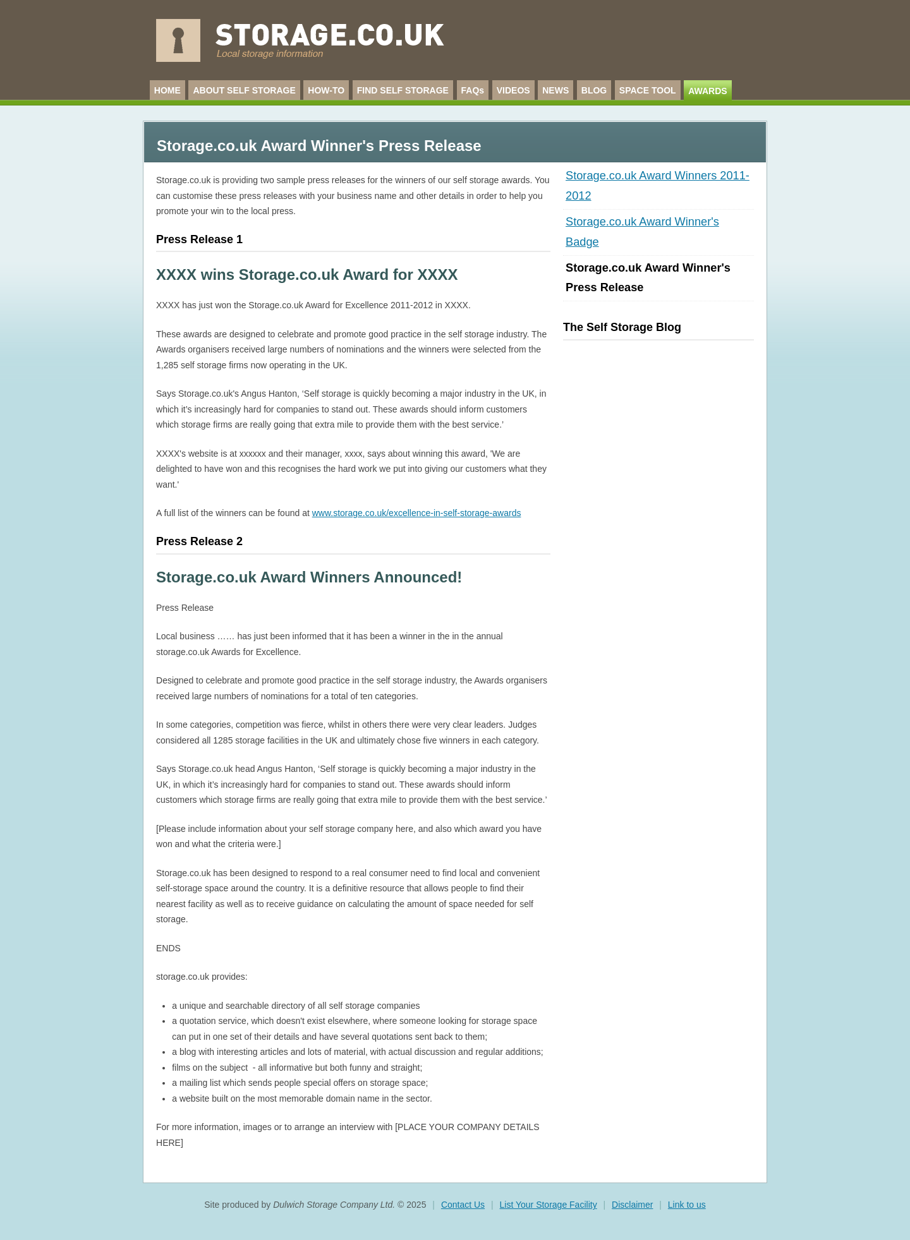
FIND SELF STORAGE (403, 90)
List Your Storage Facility (548, 1205)
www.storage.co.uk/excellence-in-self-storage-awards (416, 513)
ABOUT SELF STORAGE (244, 90)
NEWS (555, 90)
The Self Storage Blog (622, 327)
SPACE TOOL (647, 90)
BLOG (594, 90)
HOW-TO (326, 90)
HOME (167, 90)
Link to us (687, 1205)
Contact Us (463, 1205)
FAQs (473, 90)
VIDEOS (513, 90)
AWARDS (707, 91)
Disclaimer (632, 1205)
